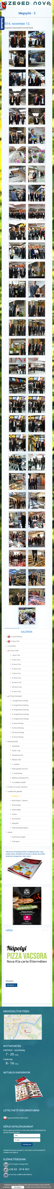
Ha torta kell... (15, 819)
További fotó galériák (14, 791)
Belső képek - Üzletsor (19, 800)
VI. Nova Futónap (16, 723)
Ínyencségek (15, 810)
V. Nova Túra (15, 673)
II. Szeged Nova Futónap (19, 705)
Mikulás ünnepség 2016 (19, 778)
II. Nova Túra (15, 660)
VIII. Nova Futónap (17, 732)
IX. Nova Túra (15, 691)
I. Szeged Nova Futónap (19, 701)
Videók (9, 832)
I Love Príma (11, 646)
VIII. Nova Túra (16, 687)
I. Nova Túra (15, 655)
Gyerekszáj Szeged (17, 837)
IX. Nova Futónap (16, 737)
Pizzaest (9, 981)
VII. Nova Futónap (17, 728)
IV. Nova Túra (15, 669)
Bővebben (11, 985)
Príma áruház (15, 805)
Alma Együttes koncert (19, 769)
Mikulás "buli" (15, 760)
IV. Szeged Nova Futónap (19, 714)
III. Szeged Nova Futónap (19, 710)
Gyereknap (14, 746)
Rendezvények (12, 741)
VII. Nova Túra (15, 682)
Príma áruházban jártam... (19, 828)
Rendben (17, 1187)
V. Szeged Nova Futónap (19, 719)
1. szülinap (14, 764)
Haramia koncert (16, 755)
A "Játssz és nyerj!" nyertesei (16, 787)
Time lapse (15, 841)
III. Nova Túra (15, 664)
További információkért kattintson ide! (38, 1187)
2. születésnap (16, 773)
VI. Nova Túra (15, 678)
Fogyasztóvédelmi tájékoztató (15, 1118)
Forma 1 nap (15, 750)
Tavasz (13, 814)
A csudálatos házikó (18, 782)
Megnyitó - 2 (27, 13)
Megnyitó (14, 823)
